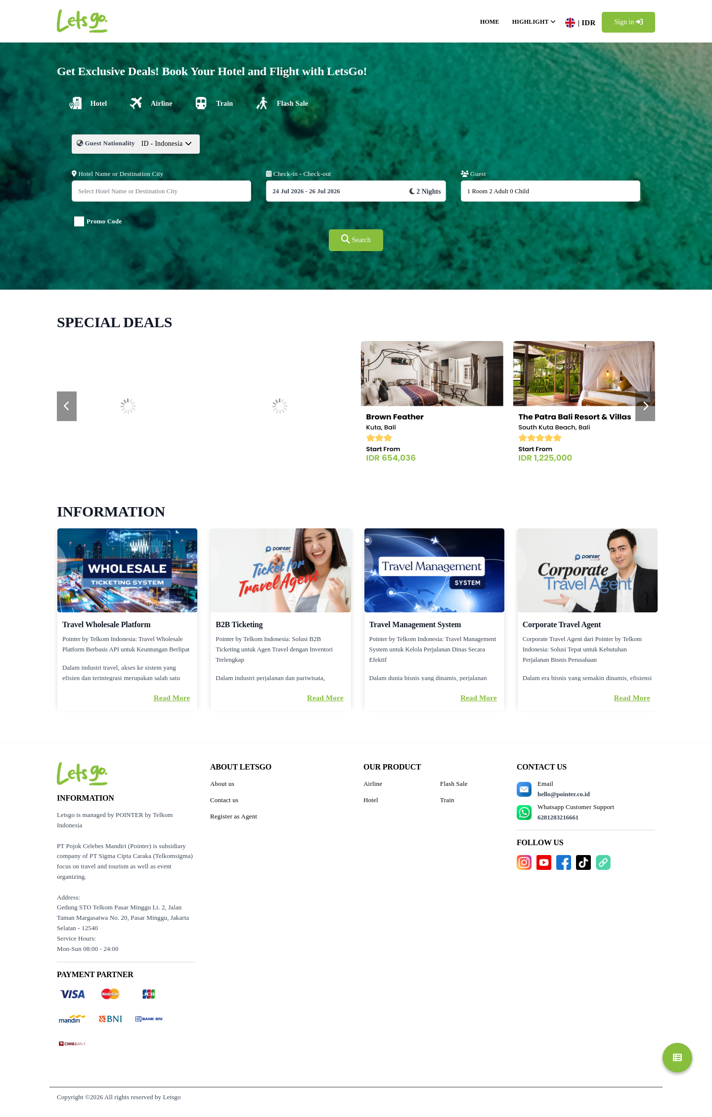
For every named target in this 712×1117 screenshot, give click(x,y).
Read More (172, 698)
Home (489, 21)
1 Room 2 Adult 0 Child (498, 191)
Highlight (530, 21)
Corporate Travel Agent (562, 624)
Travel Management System (415, 624)
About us (222, 783)
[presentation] (67, 406)
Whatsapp (575, 812)
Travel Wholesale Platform (106, 624)
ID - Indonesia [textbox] (162, 143)
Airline (372, 783)
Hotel (370, 800)
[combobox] (167, 149)
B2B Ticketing (239, 624)
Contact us (224, 800)
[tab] (87, 103)
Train (447, 800)
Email (563, 789)
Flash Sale (454, 783)
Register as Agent (233, 816)
